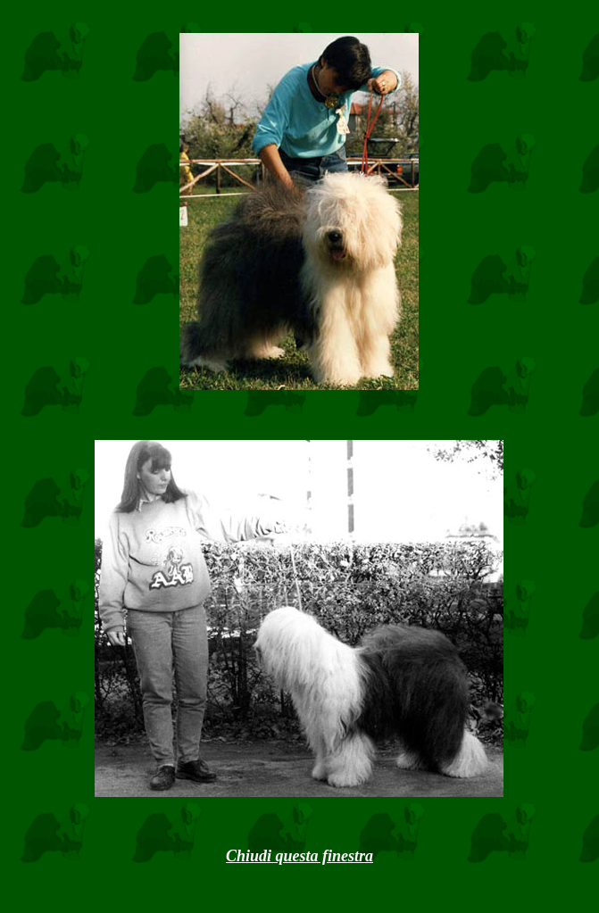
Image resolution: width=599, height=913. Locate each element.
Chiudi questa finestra (299, 856)
